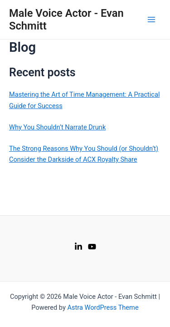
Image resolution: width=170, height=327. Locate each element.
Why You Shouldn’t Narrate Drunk (57, 127)
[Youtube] (92, 247)
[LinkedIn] (78, 247)
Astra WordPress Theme (102, 307)
